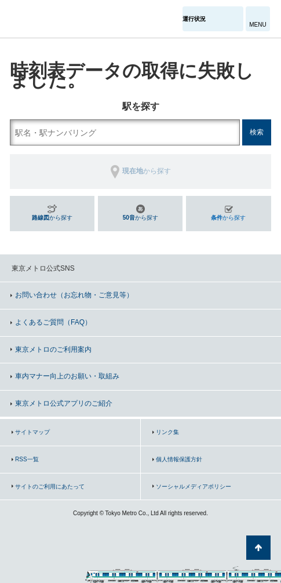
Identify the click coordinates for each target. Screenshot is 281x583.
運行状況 (194, 19)
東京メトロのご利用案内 (53, 349)
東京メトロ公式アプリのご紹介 (63, 403)
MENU (257, 24)
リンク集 (167, 432)
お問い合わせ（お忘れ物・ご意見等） (74, 295)
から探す (52, 217)
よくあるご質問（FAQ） (53, 322)
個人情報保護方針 (179, 459)
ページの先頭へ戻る (258, 547)
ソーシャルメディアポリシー (193, 486)
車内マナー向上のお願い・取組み (67, 376)
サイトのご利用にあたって (50, 486)
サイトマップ (32, 432)
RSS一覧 (27, 459)
